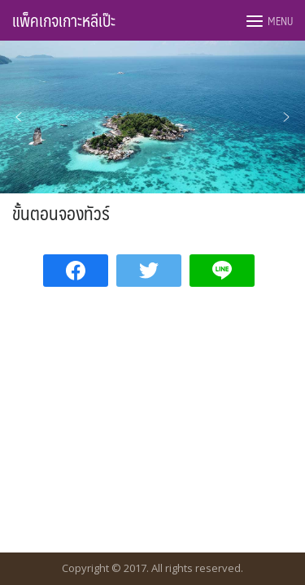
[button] (18, 117)
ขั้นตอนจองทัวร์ (61, 212)
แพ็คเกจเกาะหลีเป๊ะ (63, 20)
